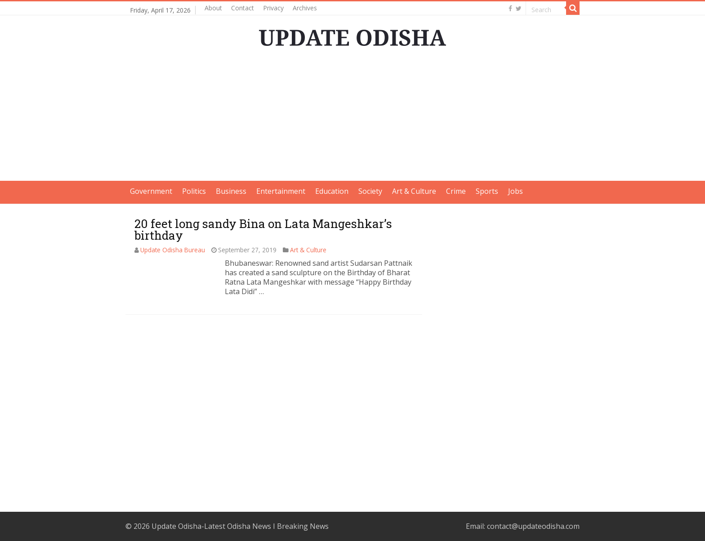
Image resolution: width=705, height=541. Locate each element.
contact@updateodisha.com (533, 526)
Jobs (515, 191)
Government (151, 191)
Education (331, 191)
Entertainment (280, 191)
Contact (242, 8)
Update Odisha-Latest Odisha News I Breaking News (240, 526)
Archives (305, 8)
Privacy (273, 8)
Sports (487, 191)
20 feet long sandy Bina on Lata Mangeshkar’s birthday (263, 229)
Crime (456, 191)
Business (231, 191)
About (213, 8)
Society (370, 191)
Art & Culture (414, 191)
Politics (194, 191)
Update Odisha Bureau (172, 250)
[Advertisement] (352, 118)
